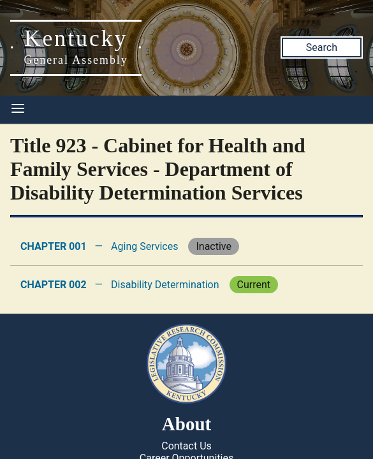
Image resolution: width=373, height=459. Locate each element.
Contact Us (186, 446)
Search (321, 47)
